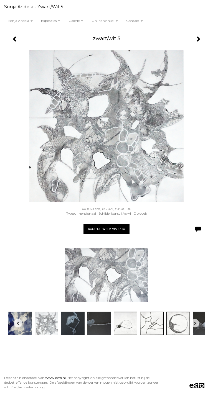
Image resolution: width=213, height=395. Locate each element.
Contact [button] (134, 21)
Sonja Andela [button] (20, 21)
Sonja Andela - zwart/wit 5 (33, 6)
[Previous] (18, 323)
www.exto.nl (55, 378)
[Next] (195, 323)
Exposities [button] (50, 21)
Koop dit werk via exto (106, 229)
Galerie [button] (76, 21)
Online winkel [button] (105, 21)
